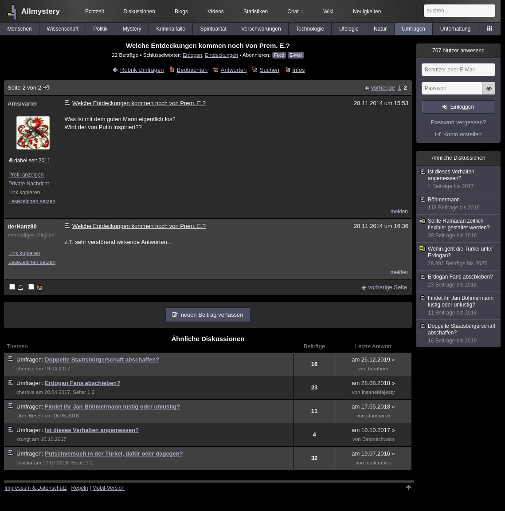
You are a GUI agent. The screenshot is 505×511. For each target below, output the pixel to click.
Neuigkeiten (367, 11)
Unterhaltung (455, 29)
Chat (295, 11)
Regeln (79, 488)
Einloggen (462, 107)
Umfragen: (30, 359)
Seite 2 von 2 (29, 87)
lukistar (24, 462)
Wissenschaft (62, 29)
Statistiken (255, 11)
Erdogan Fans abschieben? (82, 383)
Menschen (19, 29)
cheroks (25, 368)
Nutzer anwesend (458, 50)
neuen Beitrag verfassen (212, 314)
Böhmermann (458, 204)
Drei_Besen (29, 415)
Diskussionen (139, 11)
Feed (279, 55)
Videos (215, 11)
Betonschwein (378, 439)
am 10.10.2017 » (373, 430)
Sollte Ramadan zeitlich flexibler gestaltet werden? (458, 228)
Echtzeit (94, 11)
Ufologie (349, 29)
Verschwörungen (261, 29)
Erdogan (192, 55)
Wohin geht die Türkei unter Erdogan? (458, 256)
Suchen (269, 70)
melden (399, 211)
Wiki (328, 11)
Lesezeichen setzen (31, 201)
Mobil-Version (108, 488)
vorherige (383, 87)
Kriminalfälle (170, 29)
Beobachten (192, 70)
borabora (378, 368)
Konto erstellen (462, 134)
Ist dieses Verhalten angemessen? (92, 430)
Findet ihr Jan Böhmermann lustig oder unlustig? (112, 406)
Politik (101, 29)
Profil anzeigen (25, 175)
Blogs (181, 11)
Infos (298, 70)
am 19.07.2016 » (373, 453)
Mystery (132, 29)
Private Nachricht (28, 184)
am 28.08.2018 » (373, 383)
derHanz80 (22, 226)
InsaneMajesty (378, 392)
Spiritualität (213, 29)
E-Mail (296, 55)
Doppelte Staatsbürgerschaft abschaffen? (102, 359)
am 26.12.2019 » (373, 359)
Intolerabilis (378, 462)
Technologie (310, 29)
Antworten (234, 70)
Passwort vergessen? (458, 122)
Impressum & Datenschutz (35, 488)
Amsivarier (22, 103)
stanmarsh (378, 415)
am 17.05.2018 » (373, 406)
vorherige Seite (387, 287)
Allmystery (40, 11)
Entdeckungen (221, 55)
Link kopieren (24, 192)
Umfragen (413, 29)
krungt (23, 439)
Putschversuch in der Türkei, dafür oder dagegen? (114, 453)
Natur (380, 29)
